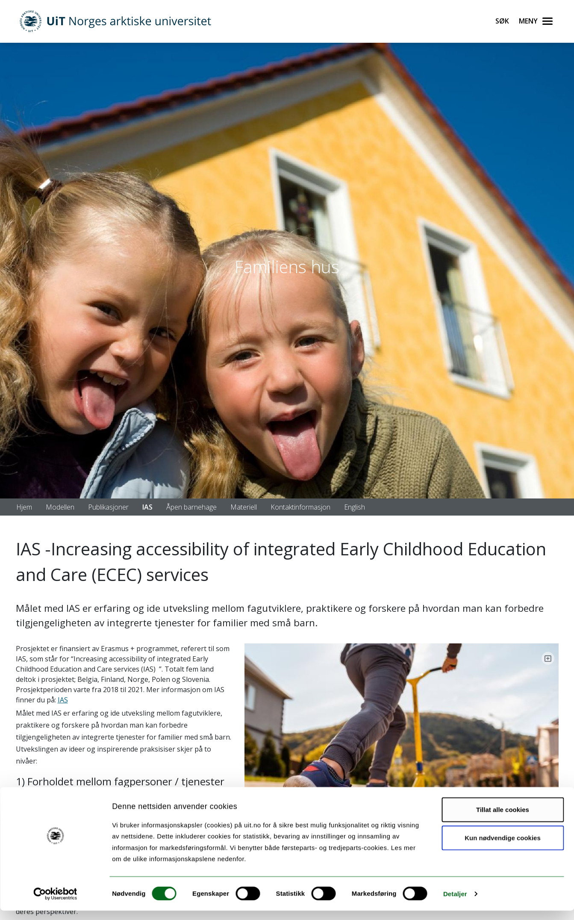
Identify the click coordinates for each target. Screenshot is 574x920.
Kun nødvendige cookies (503, 847)
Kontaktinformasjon (300, 507)
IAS (147, 507)
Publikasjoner (108, 507)
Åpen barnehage (191, 507)
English (354, 507)
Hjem (24, 507)
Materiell (243, 507)
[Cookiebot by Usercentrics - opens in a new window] (55, 903)
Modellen (60, 507)
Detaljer (455, 903)
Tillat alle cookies (502, 819)
